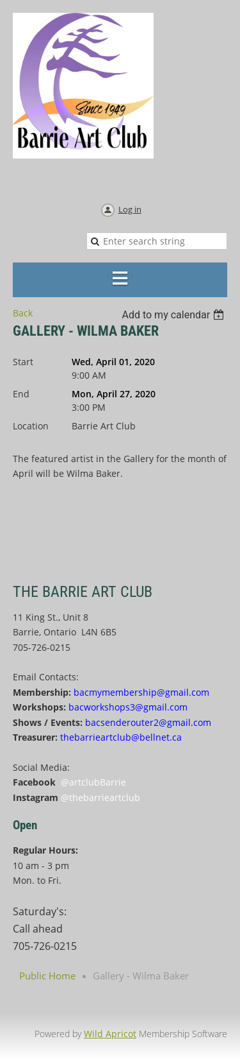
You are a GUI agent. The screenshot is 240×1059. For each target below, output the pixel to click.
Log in (129, 209)
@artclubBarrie (93, 782)
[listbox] (174, 315)
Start (23, 362)
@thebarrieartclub (100, 797)
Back (23, 313)
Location (31, 426)
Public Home (47, 975)
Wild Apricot (110, 1034)
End (21, 394)
